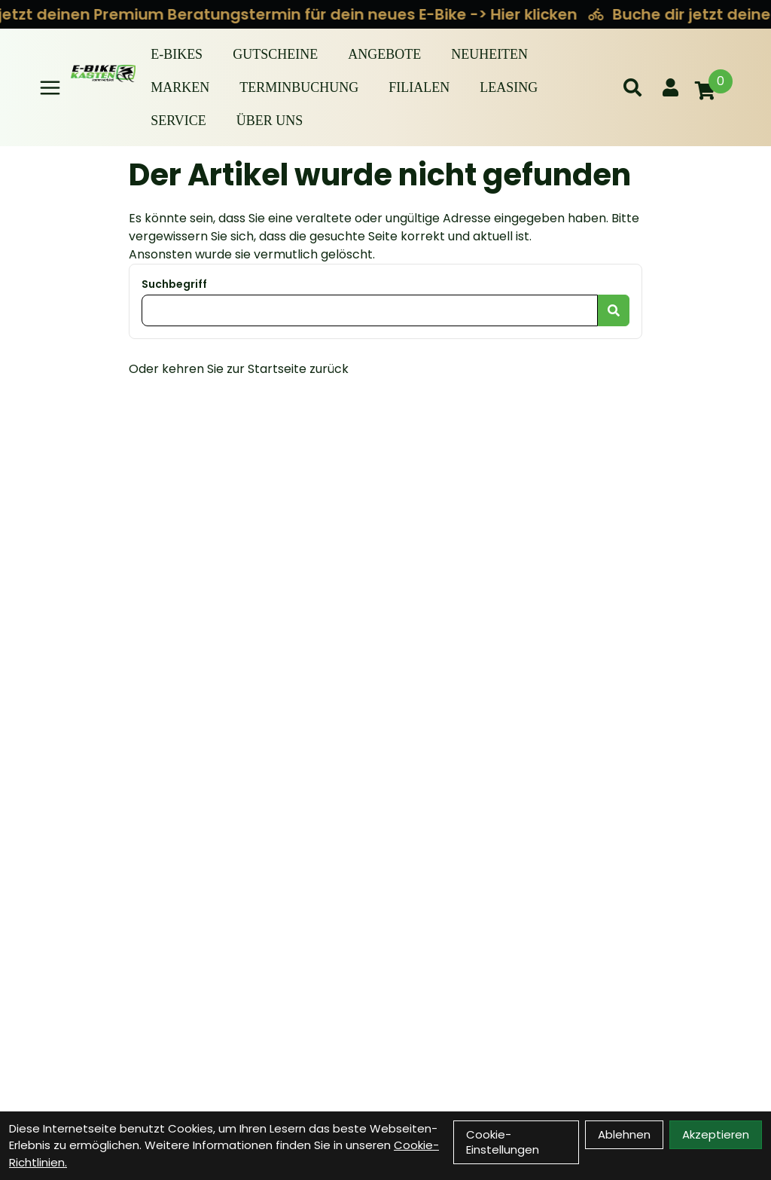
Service (178, 120)
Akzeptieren (715, 1134)
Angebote (384, 54)
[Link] (50, 87)
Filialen (419, 87)
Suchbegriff (174, 284)
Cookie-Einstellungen (502, 1142)
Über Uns (269, 120)
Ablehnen (624, 1134)
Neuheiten (489, 54)
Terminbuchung (298, 87)
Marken (180, 87)
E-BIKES (177, 54)
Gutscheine (275, 54)
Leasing (509, 87)
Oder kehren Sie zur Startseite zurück (239, 369)
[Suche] (632, 87)
